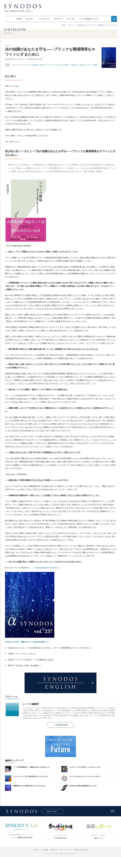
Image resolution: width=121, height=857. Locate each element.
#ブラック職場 (92, 65)
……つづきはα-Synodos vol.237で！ (44, 568)
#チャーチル (16, 65)
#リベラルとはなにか (54, 65)
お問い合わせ (53, 850)
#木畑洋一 (66, 65)
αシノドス (71, 19)
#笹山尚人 (82, 65)
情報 (7, 65)
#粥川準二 (42, 65)
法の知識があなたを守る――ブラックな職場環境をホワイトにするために (96, 25)
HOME (18, 19)
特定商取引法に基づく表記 (81, 850)
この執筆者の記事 (60, 725)
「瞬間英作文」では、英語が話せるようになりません (29, 786)
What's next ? (52, 811)
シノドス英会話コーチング (89, 19)
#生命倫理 (34, 65)
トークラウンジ (43, 19)
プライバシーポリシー (65, 850)
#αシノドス (26, 65)
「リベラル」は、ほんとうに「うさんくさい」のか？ (84, 776)
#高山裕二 (74, 65)
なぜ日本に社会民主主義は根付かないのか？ (83, 786)
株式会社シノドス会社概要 (40, 850)
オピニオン (29, 19)
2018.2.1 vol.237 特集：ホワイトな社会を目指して (26, 642)
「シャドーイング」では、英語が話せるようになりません (30, 776)
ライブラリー (58, 19)
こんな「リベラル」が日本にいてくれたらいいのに (85, 767)
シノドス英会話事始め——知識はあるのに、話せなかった (31, 767)
